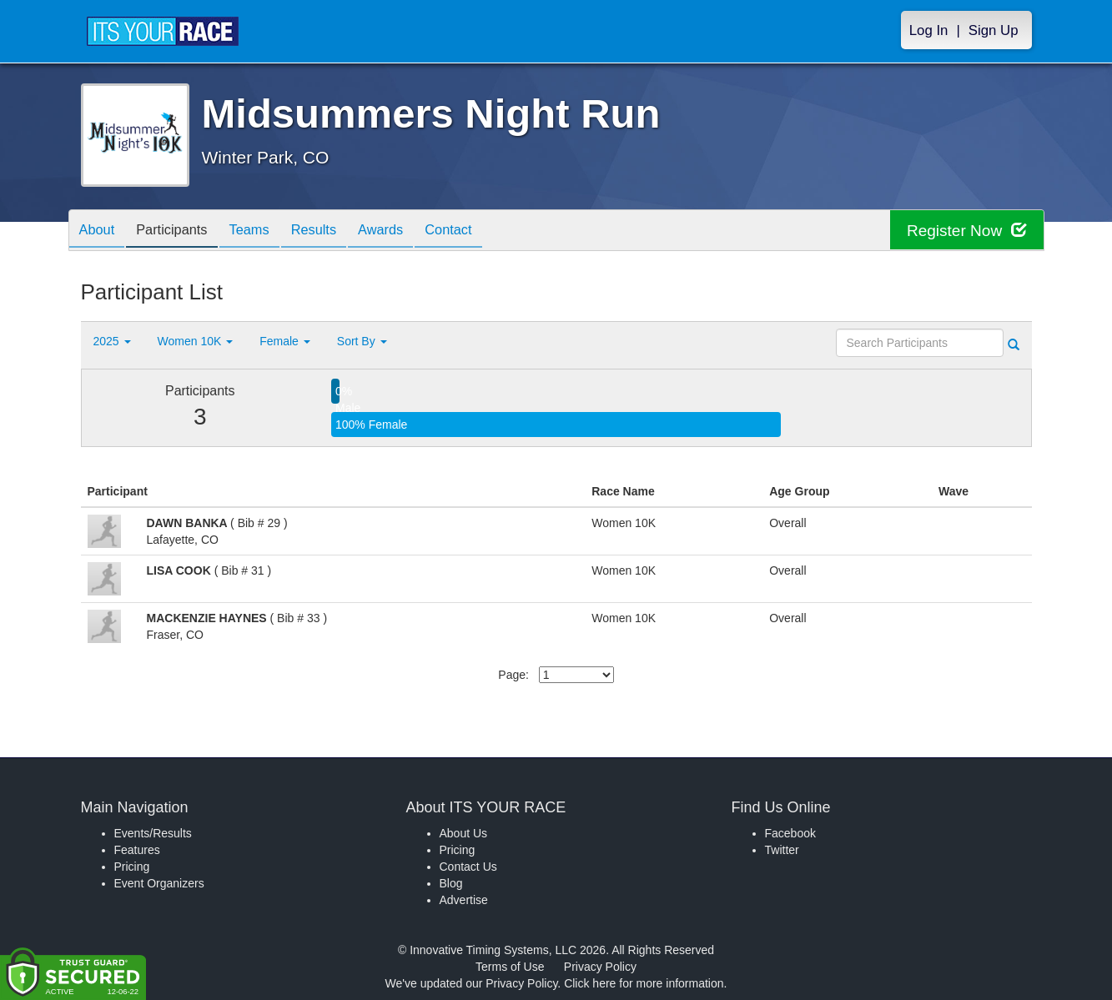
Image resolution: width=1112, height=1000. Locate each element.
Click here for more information (643, 983)
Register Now (964, 230)
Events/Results (153, 833)
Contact (483, 231)
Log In (928, 30)
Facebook (790, 833)
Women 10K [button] (196, 341)
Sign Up (994, 30)
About (100, 231)
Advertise (464, 900)
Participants (181, 231)
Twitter (782, 850)
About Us (464, 833)
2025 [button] (112, 341)
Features (137, 850)
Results (335, 231)
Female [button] (284, 341)
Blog (451, 883)
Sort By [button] (362, 341)
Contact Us (468, 866)
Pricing (132, 866)
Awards (408, 231)
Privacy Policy (600, 966)
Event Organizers (159, 883)
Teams (264, 231)
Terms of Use (509, 966)
